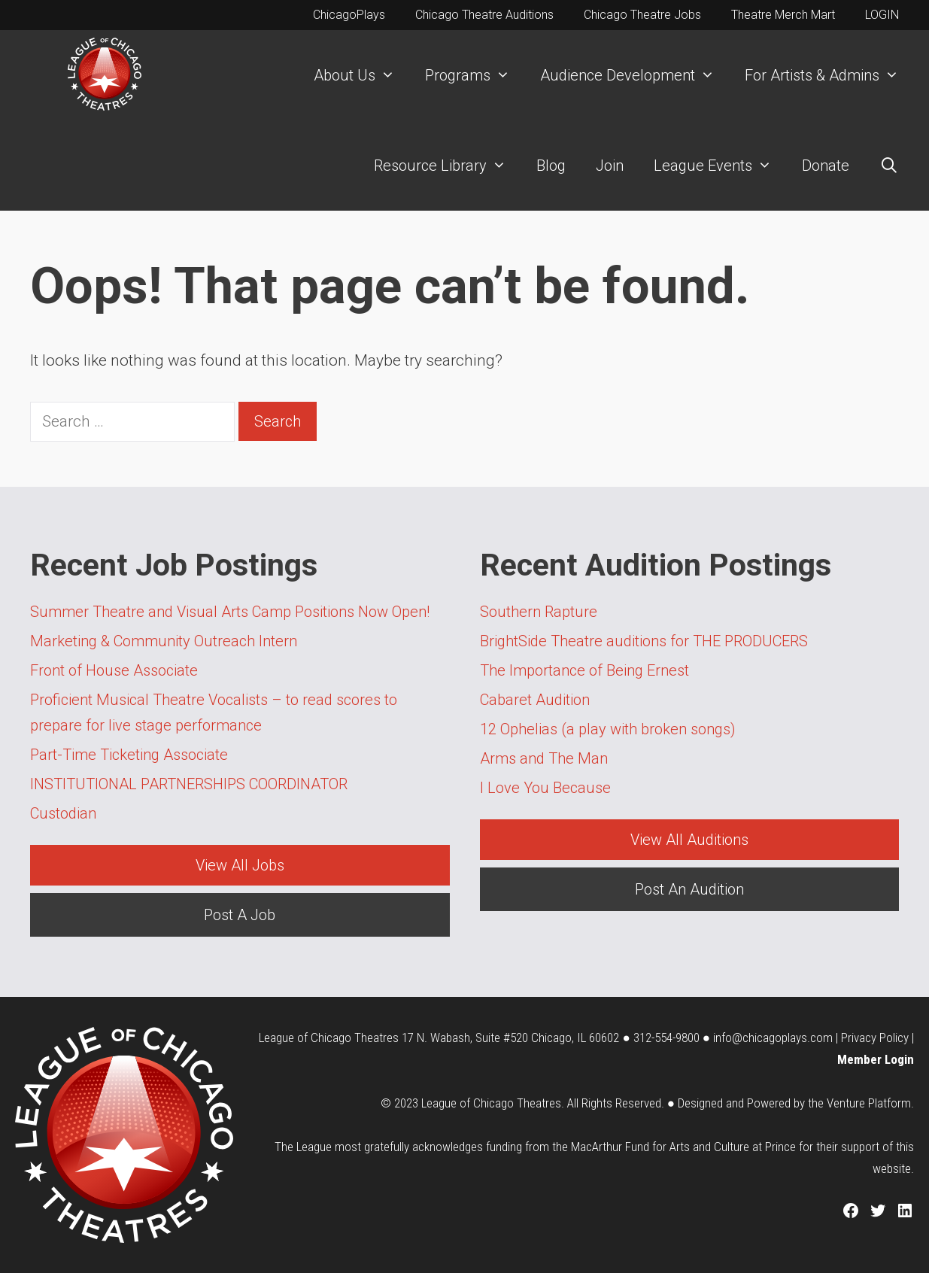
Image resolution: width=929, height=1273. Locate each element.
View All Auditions (689, 840)
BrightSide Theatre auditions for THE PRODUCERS (644, 641)
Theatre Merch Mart (783, 15)
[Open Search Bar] (889, 165)
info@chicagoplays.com (773, 1037)
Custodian (63, 813)
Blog (551, 165)
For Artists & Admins (829, 75)
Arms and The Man (544, 758)
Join (610, 165)
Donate (825, 165)
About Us (362, 75)
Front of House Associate (114, 670)
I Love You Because (545, 788)
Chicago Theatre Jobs (642, 15)
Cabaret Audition (535, 700)
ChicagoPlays (349, 15)
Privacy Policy (875, 1037)
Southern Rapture (538, 612)
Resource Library (447, 165)
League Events (720, 165)
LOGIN (882, 15)
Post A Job (239, 915)
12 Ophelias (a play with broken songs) (608, 729)
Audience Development (635, 75)
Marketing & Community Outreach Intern (163, 641)
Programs (475, 75)
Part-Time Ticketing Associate (129, 755)
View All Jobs (240, 865)
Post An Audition (689, 889)
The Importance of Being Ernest (584, 670)
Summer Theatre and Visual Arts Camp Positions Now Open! (230, 612)
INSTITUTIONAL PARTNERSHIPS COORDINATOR (190, 784)
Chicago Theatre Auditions (484, 15)
